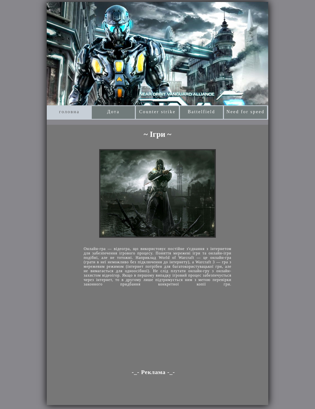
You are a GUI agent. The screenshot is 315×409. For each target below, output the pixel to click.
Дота (113, 111)
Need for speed (245, 111)
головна (69, 111)
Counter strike (157, 111)
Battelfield (201, 111)
